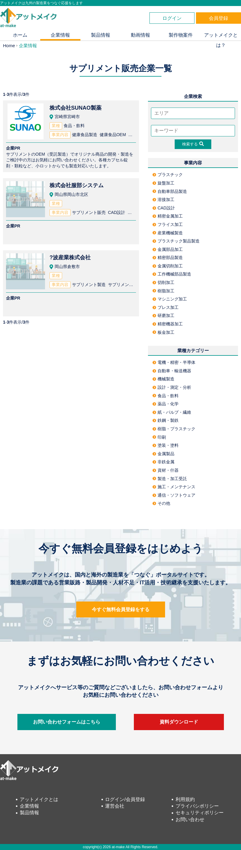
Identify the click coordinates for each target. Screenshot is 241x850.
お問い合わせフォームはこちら (66, 721)
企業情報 (60, 35)
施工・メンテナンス (173, 486)
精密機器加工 (167, 323)
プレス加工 (165, 307)
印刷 (159, 437)
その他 (161, 503)
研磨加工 (163, 315)
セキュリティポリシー (200, 812)
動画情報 (140, 35)
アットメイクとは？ (221, 36)
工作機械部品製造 (171, 274)
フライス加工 (167, 224)
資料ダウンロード (179, 721)
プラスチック (167, 174)
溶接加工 (163, 199)
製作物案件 (181, 35)
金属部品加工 (167, 249)
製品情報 (100, 35)
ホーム (20, 35)
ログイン (172, 18)
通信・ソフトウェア (173, 495)
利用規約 (185, 799)
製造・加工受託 (169, 478)
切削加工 (163, 282)
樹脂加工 (163, 290)
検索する (193, 144)
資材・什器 (165, 470)
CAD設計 (163, 208)
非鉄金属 (163, 461)
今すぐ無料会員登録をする (120, 609)
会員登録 (218, 18)
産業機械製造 (167, 232)
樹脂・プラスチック (173, 428)
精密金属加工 (167, 216)
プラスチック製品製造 (176, 241)
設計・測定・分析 (171, 387)
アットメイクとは (39, 799)
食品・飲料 (165, 395)
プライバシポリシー (197, 806)
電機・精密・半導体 (173, 362)
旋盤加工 (163, 183)
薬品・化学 (165, 403)
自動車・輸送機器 (171, 370)
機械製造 (163, 378)
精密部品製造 (167, 257)
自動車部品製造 (169, 191)
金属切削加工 (167, 266)
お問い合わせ (190, 819)
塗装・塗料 (165, 445)
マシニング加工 (169, 299)
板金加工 (163, 332)
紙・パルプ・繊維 (171, 412)
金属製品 (163, 453)
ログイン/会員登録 (125, 799)
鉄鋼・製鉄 (165, 420)
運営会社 (114, 806)
